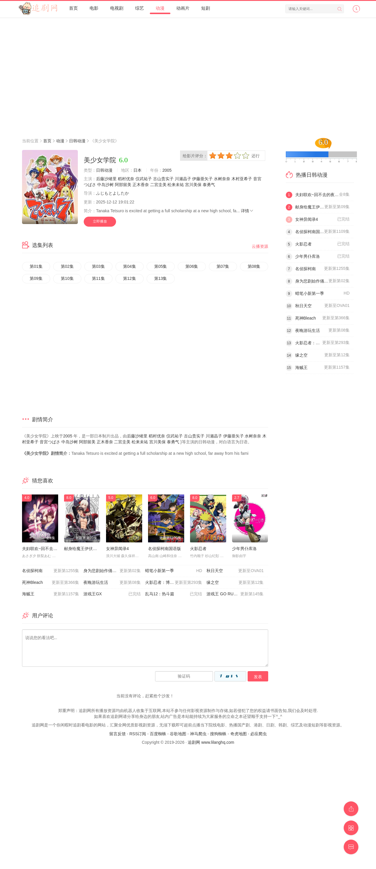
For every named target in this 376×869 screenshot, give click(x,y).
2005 (167, 170)
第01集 (36, 266)
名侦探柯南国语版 (164, 548)
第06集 (191, 266)
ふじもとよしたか (112, 193)
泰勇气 (209, 184)
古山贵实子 (163, 178)
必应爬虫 (258, 733)
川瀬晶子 (183, 178)
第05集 (160, 266)
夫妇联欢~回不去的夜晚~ (45, 548)
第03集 (98, 266)
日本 (137, 170)
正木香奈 (140, 184)
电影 (94, 8)
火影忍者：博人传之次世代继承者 (176, 583)
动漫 (160, 8)
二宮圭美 (158, 184)
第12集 (129, 278)
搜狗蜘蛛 (218, 733)
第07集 (222, 266)
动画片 (182, 8)
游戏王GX (111, 594)
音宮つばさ (50, 441)
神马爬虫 (198, 733)
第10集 (67, 278)
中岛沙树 (105, 184)
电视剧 (116, 8)
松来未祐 (175, 184)
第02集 (67, 266)
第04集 (129, 266)
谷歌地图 (178, 733)
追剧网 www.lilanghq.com (211, 742)
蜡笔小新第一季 (173, 571)
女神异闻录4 (117, 548)
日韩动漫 (77, 140)
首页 (73, 8)
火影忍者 (198, 548)
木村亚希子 (241, 178)
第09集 (36, 278)
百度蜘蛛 (158, 733)
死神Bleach (50, 583)
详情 (247, 210)
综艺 (139, 8)
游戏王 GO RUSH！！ (235, 594)
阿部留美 (123, 184)
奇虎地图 (238, 733)
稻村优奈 (126, 178)
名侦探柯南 (50, 571)
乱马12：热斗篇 (173, 594)
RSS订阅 (137, 733)
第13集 (160, 278)
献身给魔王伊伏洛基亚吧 (86, 548)
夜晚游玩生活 (111, 583)
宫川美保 (193, 184)
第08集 (254, 266)
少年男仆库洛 (244, 548)
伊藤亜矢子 (202, 178)
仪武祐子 (143, 178)
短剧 (205, 8)
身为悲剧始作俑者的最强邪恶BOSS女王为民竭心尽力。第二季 (114, 571)
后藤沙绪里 (106, 178)
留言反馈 (117, 733)
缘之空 (235, 583)
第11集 (98, 278)
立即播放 (100, 221)
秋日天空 (235, 571)
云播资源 (260, 246)
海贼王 (50, 594)
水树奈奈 (222, 178)
